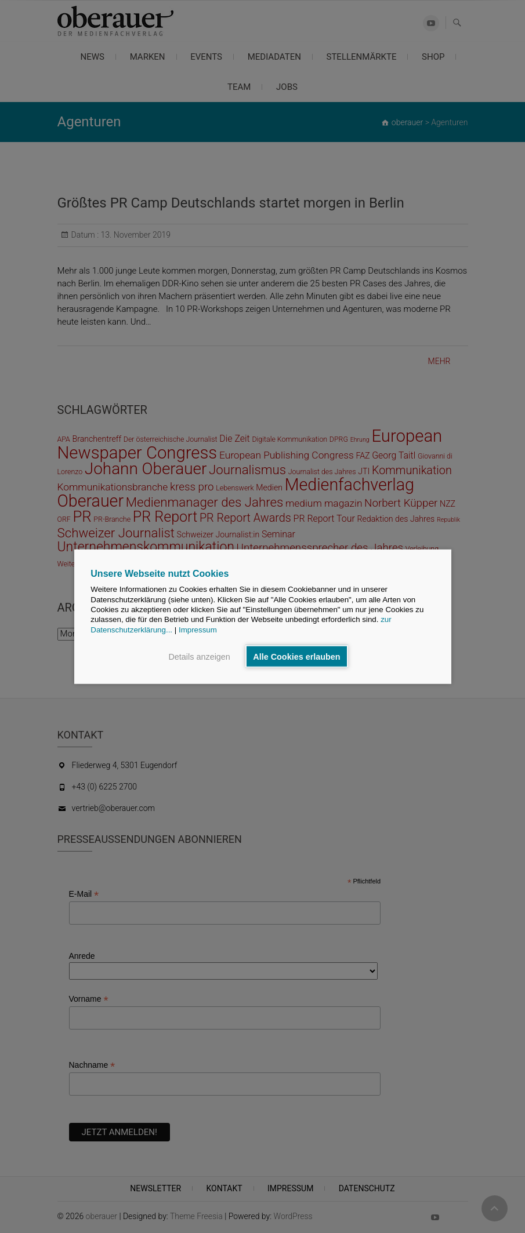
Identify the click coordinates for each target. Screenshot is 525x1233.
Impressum (198, 629)
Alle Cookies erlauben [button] (296, 656)
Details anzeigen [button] (199, 656)
